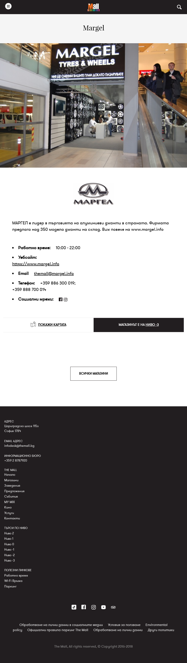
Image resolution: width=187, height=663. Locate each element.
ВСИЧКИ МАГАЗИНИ (93, 373)
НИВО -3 (152, 324)
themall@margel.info (54, 273)
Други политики (161, 630)
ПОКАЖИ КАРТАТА (48, 324)
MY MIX (9, 502)
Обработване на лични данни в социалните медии (61, 625)
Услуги (9, 513)
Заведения (12, 485)
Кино (8, 507)
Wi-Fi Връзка (13, 581)
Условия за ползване (124, 625)
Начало (9, 474)
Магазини (11, 480)
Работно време (16, 575)
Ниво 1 (8, 538)
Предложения (14, 491)
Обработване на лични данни (118, 630)
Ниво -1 (9, 549)
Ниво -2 (9, 555)
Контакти (12, 518)
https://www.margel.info (35, 264)
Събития (11, 496)
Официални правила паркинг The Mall (57, 630)
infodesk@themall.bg (19, 445)
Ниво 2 (9, 533)
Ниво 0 (9, 544)
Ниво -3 (9, 560)
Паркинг (10, 586)
